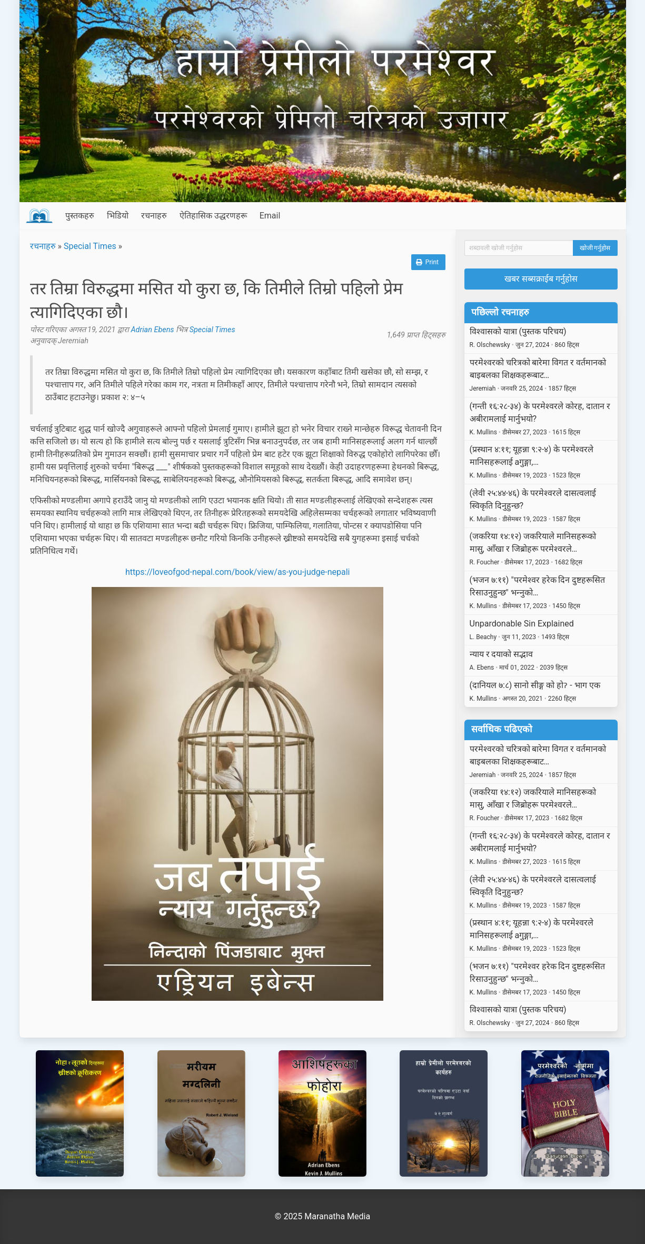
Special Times (90, 246)
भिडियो (117, 216)
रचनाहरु (154, 216)
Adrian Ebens (152, 329)
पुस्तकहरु (79, 216)
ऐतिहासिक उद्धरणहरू (213, 216)
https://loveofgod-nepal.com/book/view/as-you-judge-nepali (237, 572)
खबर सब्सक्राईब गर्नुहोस (541, 279)
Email (270, 216)
